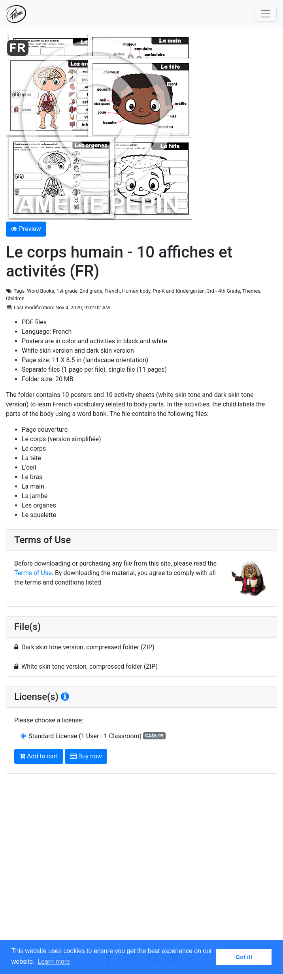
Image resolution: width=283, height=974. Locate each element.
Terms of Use (33, 573)
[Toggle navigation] (266, 14)
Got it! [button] (244, 957)
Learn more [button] (54, 961)
